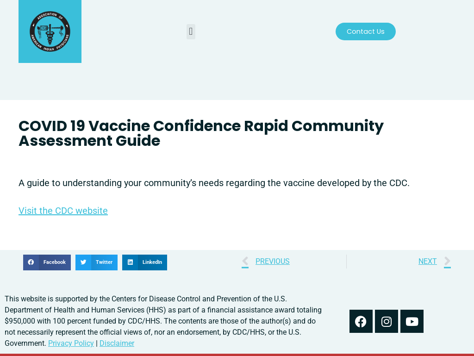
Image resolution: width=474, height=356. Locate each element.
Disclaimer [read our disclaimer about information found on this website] (117, 343)
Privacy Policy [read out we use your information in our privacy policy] (71, 343)
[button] (191, 31)
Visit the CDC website (63, 210)
